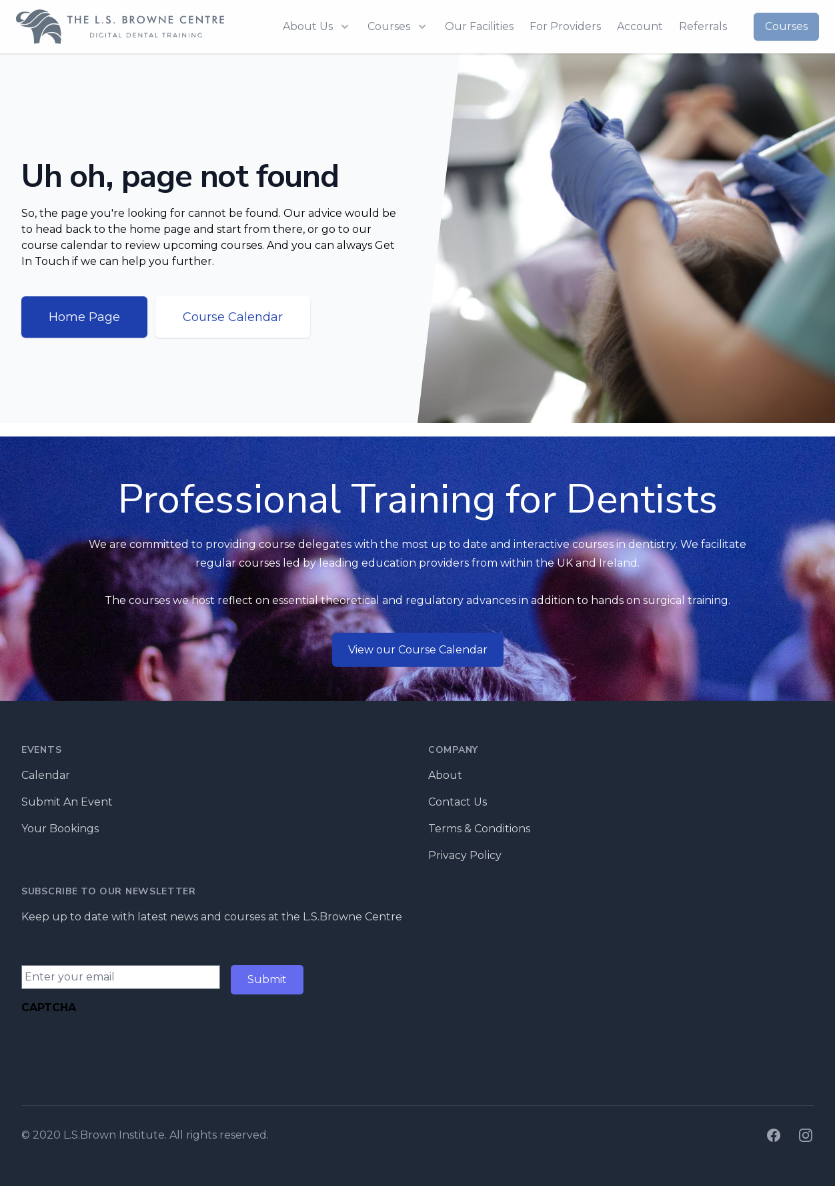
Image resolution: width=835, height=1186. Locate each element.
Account (640, 26)
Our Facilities (479, 26)
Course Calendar (233, 317)
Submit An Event (67, 802)
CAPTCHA (48, 1007)
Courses (786, 26)
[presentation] (122, 1047)
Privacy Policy (465, 855)
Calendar (45, 775)
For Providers (565, 26)
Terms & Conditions (479, 828)
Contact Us (457, 802)
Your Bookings (60, 828)
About (445, 775)
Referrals (703, 26)
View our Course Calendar (418, 649)
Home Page (84, 317)
